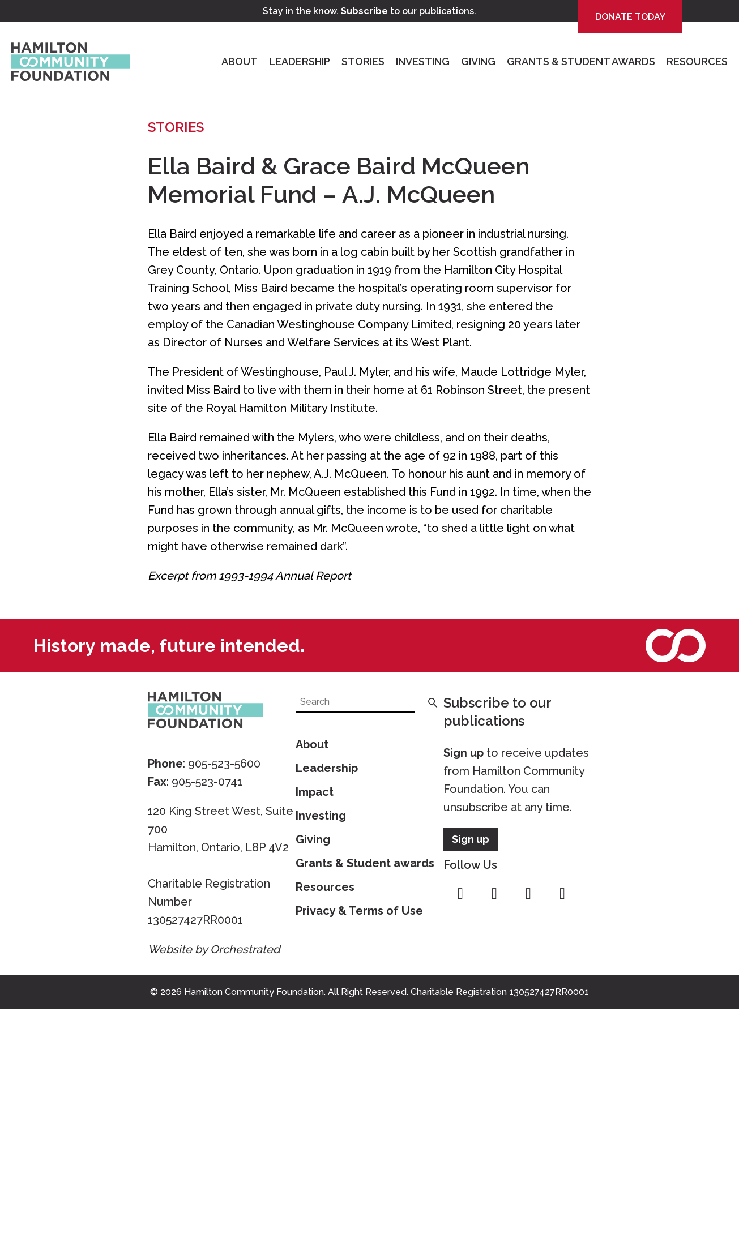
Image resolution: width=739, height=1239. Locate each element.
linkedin (562, 894)
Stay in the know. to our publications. (369, 11)
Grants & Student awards (365, 863)
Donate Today (630, 16)
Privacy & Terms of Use (359, 911)
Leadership (299, 61)
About (239, 61)
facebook (460, 894)
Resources (697, 61)
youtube (528, 894)
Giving (478, 61)
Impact (315, 792)
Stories (363, 61)
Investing (423, 61)
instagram (494, 894)
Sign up (463, 753)
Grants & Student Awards (581, 61)
